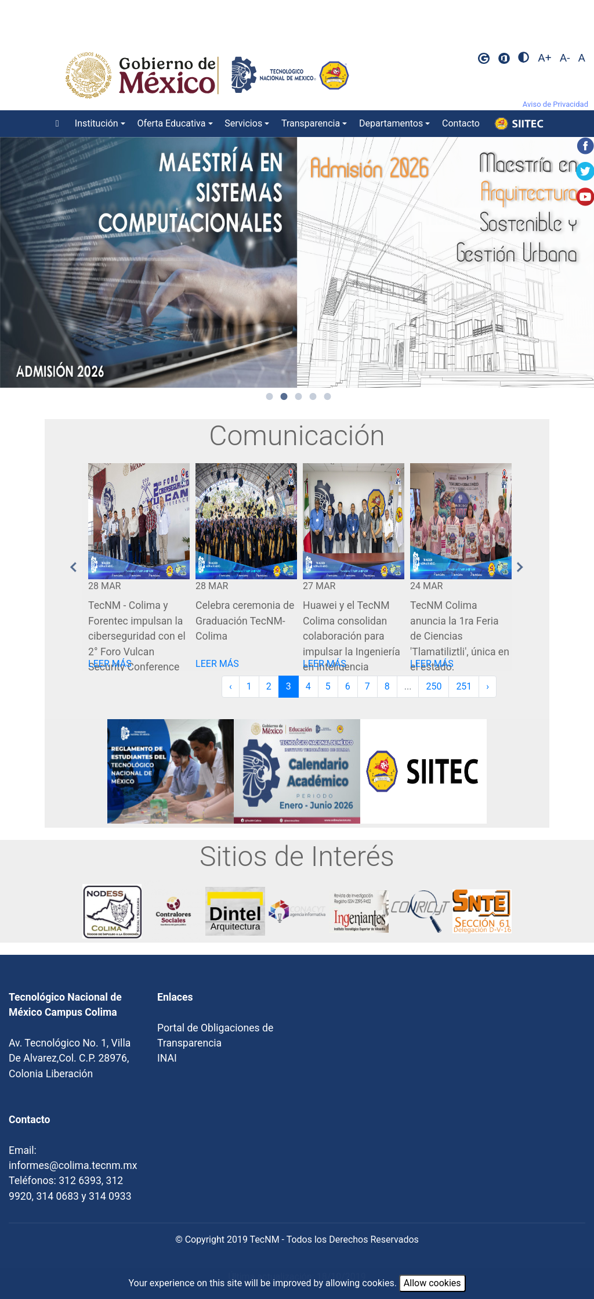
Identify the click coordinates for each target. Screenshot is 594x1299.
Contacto (461, 123)
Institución (96, 123)
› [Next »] (487, 686)
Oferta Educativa (171, 123)
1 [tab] (270, 396)
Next (520, 567)
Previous (73, 567)
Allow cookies (432, 1283)
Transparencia (310, 123)
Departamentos (391, 123)
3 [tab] (299, 396)
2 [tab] (284, 396)
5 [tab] (328, 396)
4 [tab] (313, 396)
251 (464, 686)
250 (433, 686)
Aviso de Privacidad (555, 104)
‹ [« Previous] (230, 686)
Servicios (243, 123)
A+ (544, 57)
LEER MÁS (110, 663)
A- (565, 57)
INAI (167, 1058)
